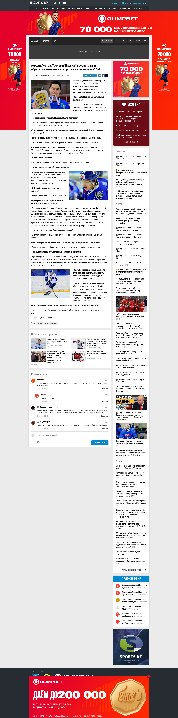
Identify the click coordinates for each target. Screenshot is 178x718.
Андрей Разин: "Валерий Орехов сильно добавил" (130, 373)
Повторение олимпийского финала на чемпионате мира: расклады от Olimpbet (129, 290)
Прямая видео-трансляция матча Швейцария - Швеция (129, 236)
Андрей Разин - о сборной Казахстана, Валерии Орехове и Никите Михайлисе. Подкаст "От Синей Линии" (130, 416)
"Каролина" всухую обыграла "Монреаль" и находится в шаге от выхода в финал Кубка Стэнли (131, 452)
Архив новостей (131, 570)
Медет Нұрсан (45, 422)
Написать (100, 442)
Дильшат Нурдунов (47, 407)
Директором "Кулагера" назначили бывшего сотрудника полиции (130, 344)
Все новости (131, 142)
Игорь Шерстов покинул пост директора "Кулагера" (129, 352)
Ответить (104, 389)
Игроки (137, 8)
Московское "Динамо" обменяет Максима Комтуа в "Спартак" (130, 467)
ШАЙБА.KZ (39, 3)
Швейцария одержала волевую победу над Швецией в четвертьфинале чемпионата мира (130, 183)
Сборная (99, 8)
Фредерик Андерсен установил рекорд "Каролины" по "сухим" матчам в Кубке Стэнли (129, 335)
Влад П (124, 609)
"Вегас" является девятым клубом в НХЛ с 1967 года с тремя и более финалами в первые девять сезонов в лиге (131, 513)
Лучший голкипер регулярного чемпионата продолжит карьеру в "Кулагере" (131, 388)
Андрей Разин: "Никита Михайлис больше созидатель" (131, 366)
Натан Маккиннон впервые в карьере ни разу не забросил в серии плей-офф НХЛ (129, 493)
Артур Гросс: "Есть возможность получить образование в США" (130, 474)
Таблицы (124, 8)
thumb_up (106, 380)
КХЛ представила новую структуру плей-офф (127, 242)
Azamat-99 (45, 395)
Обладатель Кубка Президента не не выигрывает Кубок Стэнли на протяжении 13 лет (131, 535)
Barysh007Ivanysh (129, 602)
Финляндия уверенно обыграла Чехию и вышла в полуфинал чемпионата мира (130, 281)
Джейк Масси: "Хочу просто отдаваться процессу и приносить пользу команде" (131, 544)
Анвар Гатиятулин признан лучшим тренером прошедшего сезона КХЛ (130, 220)
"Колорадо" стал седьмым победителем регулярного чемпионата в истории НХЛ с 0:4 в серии (131, 525)
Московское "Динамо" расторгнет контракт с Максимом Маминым (131, 502)
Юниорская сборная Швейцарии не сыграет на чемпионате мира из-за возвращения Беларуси (130, 211)
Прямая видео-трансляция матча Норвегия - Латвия (129, 229)
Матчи (112, 8)
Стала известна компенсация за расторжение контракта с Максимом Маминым (130, 484)
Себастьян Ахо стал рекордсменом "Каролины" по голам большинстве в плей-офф (130, 326)
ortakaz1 (40, 380)
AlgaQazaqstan (127, 588)
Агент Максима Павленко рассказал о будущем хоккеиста (130, 560)
